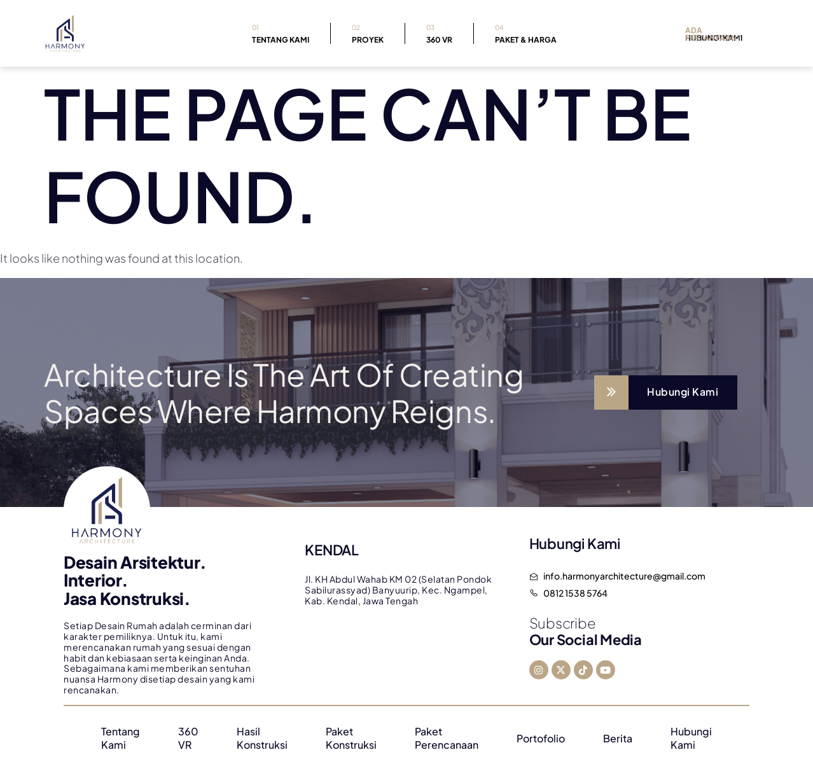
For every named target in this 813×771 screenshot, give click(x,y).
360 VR (439, 33)
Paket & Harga (526, 33)
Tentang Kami (280, 33)
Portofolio (541, 738)
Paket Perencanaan (446, 738)
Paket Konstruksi (351, 738)
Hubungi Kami (691, 738)
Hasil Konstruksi (262, 738)
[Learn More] (666, 392)
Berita (617, 738)
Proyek (368, 33)
